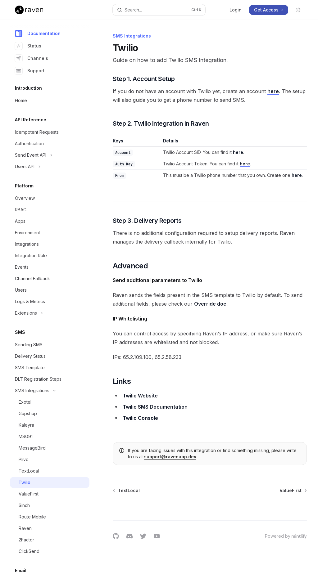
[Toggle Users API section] (49, 166)
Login (235, 9)
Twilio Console (140, 418)
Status (28, 46)
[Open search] (159, 10)
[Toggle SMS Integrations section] (49, 390)
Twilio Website (140, 395)
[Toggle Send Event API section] (49, 155)
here (273, 91)
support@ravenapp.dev (170, 456)
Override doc (210, 304)
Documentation (38, 33)
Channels (31, 58)
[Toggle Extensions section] (49, 313)
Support (29, 70)
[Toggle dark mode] (298, 10)
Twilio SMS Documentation (155, 407)
